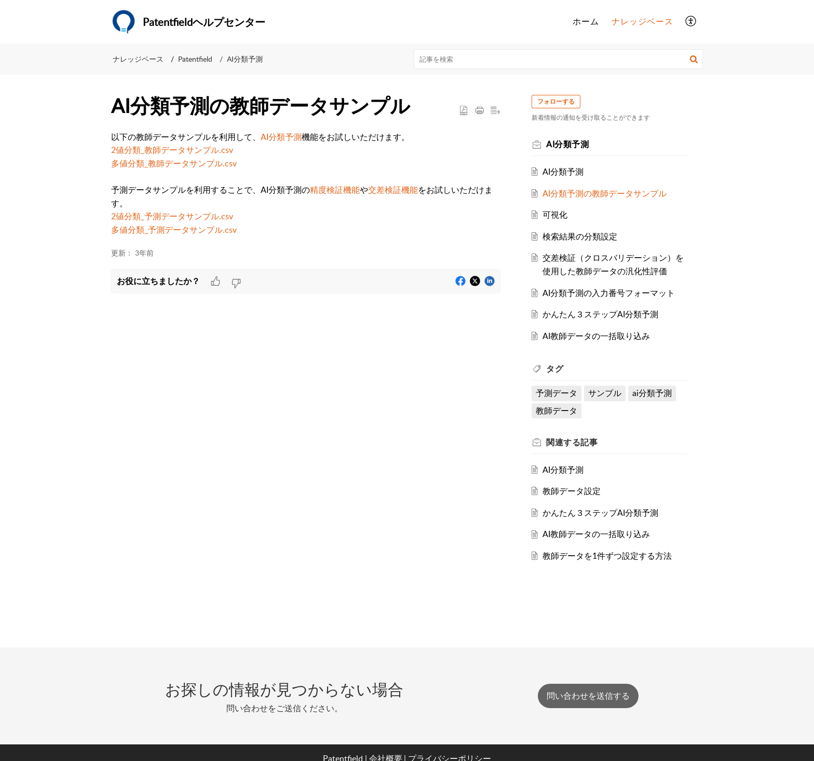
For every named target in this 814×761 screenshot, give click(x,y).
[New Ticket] (588, 695)
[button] (691, 22)
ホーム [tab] (586, 21)
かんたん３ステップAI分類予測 (602, 314)
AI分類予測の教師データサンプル (607, 193)
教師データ (558, 410)
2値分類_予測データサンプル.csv (172, 216)
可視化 (557, 214)
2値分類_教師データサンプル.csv (172, 150)
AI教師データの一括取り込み (598, 336)
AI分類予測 (245, 59)
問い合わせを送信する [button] (588, 695)
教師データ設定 (574, 491)
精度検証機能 (335, 189)
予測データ (558, 393)
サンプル (606, 393)
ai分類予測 (654, 393)
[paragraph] (305, 184)
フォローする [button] (558, 101)
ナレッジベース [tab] (642, 21)
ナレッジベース (138, 59)
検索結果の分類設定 (582, 236)
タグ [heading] (556, 368)
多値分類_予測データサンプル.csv (174, 229)
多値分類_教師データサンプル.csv (174, 163)
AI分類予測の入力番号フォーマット (611, 293)
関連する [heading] (574, 442)
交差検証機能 (393, 189)
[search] (558, 59)
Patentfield (195, 59)
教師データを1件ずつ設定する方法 (609, 555)
